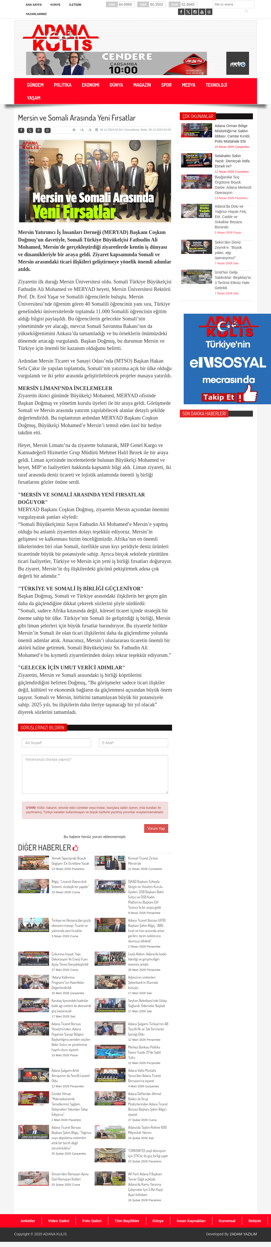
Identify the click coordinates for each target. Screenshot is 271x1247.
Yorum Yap (156, 828)
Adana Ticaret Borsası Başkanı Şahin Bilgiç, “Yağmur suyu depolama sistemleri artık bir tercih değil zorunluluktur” (72, 1137)
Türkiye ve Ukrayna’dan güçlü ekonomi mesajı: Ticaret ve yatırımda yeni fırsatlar (71, 925)
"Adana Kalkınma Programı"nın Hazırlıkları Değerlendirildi (68, 982)
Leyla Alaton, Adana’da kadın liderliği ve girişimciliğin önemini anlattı (147, 959)
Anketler (28, 1221)
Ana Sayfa (34, 4)
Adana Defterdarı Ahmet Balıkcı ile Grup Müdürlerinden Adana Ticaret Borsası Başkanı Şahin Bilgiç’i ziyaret (148, 1104)
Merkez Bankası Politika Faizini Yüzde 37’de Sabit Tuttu (144, 1052)
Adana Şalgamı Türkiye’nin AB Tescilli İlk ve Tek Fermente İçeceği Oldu (148, 1029)
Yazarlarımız (36, 14)
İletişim (75, 4)
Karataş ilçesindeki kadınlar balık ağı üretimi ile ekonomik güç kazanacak (71, 1005)
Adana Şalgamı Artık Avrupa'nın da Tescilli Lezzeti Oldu (71, 1075)
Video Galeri (58, 1221)
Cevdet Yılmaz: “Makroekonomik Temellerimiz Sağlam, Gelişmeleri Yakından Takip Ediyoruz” (70, 1104)
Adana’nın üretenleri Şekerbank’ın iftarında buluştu (143, 982)
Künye (56, 4)
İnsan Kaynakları (191, 1221)
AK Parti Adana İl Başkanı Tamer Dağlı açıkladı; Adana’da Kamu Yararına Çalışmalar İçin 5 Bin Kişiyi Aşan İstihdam (145, 1184)
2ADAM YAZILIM (243, 1234)
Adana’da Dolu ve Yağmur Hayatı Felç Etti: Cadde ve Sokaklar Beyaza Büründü (230, 200)
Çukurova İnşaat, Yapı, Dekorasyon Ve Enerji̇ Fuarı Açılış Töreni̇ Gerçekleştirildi (70, 959)
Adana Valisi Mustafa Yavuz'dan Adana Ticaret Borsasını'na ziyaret (144, 1075)
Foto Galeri (92, 1221)
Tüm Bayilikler (127, 1221)
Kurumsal (227, 1221)
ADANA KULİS (55, 1234)
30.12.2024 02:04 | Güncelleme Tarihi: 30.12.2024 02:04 (133, 129)
